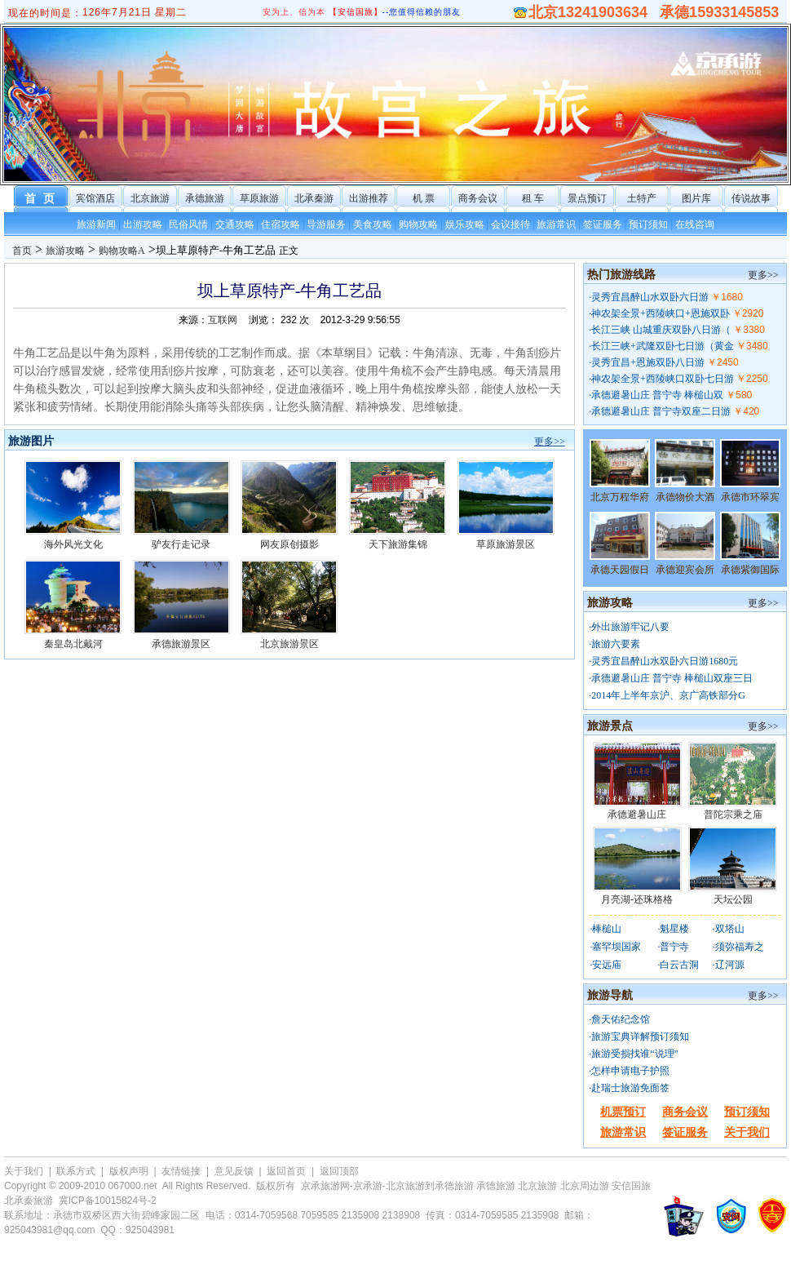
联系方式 (75, 1171)
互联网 (222, 320)
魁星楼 (674, 928)
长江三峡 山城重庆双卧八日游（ (661, 329)
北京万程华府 (619, 497)
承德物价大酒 (685, 497)
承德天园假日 (619, 569)
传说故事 (751, 198)
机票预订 (623, 1112)
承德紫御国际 (750, 569)
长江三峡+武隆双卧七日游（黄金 (662, 346)
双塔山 (730, 928)
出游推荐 (368, 198)
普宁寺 (674, 946)
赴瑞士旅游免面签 (630, 1088)
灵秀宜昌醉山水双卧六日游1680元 (664, 661)
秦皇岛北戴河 (73, 644)
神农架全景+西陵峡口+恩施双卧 (660, 313)
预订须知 (648, 224)
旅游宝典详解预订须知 (640, 1036)
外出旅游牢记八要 (630, 627)
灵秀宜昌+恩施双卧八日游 (648, 362)
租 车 (533, 198)
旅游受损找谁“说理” (634, 1053)
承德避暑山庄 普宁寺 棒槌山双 (657, 395)
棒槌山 (606, 928)
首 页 (41, 199)
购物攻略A (122, 250)
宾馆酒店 (95, 198)
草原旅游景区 (505, 544)
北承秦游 (314, 198)
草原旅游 (259, 198)
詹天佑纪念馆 (620, 1019)
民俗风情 (188, 224)
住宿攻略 (280, 224)
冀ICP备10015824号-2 (108, 1200)
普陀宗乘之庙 (733, 814)
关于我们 (747, 1132)
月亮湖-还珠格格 (637, 899)
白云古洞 (679, 964)
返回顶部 (339, 1171)
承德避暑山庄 (637, 814)
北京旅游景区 (289, 644)
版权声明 (128, 1171)
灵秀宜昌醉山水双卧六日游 (650, 297)
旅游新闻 (96, 224)
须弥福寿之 (739, 946)
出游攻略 (142, 224)
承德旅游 (204, 198)
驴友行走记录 (181, 544)
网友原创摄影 (289, 544)
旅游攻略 (65, 250)
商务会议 (477, 198)
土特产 (641, 198)
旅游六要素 (615, 644)
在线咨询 (694, 224)
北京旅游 (150, 198)
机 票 (424, 198)
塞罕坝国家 (616, 946)
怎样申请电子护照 (630, 1070)
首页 (22, 250)
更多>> (549, 441)
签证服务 (602, 224)
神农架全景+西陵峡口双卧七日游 (662, 378)
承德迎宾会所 (685, 569)
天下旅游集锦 (398, 544)
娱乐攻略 (464, 224)
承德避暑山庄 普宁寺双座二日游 (661, 411)
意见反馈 (234, 1171)
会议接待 (510, 224)
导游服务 (326, 224)
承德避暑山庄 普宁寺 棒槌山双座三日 (672, 678)
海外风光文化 (73, 544)
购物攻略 (418, 224)
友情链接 (181, 1171)
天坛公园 (733, 899)
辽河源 (730, 964)
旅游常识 (556, 224)
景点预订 (587, 198)
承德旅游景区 (181, 644)
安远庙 (606, 964)
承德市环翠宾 (750, 497)
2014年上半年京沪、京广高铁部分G (668, 695)
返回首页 (286, 1171)
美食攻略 (372, 224)
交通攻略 (234, 224)
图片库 (696, 198)
